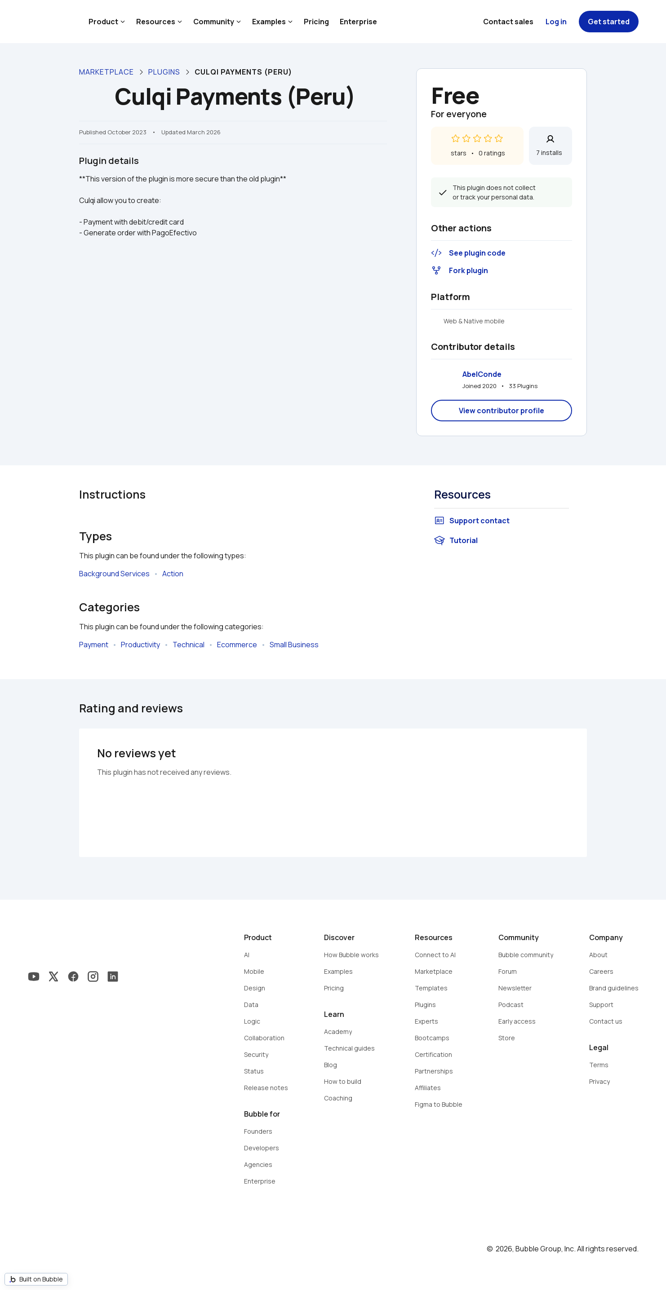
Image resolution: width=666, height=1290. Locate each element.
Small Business (294, 644)
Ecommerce (237, 644)
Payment (93, 644)
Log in (556, 22)
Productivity (140, 644)
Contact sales (508, 22)
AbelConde (482, 374)
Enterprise (358, 22)
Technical (188, 644)
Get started (609, 22)
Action (172, 574)
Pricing (316, 22)
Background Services (114, 574)
